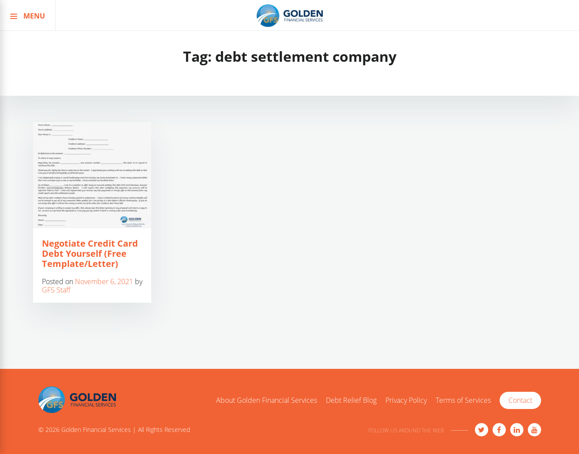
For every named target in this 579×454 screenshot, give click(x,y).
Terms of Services (463, 400)
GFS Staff (56, 290)
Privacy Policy (406, 400)
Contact (520, 400)
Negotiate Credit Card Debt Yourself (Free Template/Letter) (90, 253)
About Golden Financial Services (266, 400)
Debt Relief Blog (351, 400)
